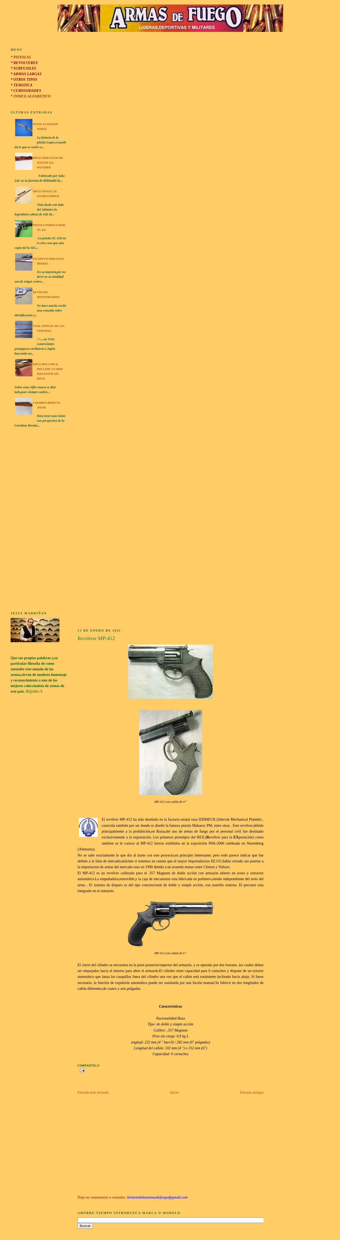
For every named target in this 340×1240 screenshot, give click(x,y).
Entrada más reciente (93, 1092)
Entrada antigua (252, 1092)
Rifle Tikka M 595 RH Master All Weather (48, 162)
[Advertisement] (39, 520)
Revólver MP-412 (96, 638)
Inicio (174, 1092)
